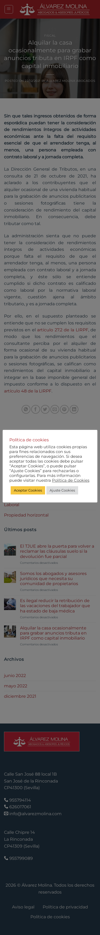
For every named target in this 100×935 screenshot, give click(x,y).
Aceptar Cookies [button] (28, 490)
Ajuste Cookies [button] (62, 490)
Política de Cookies (70, 480)
